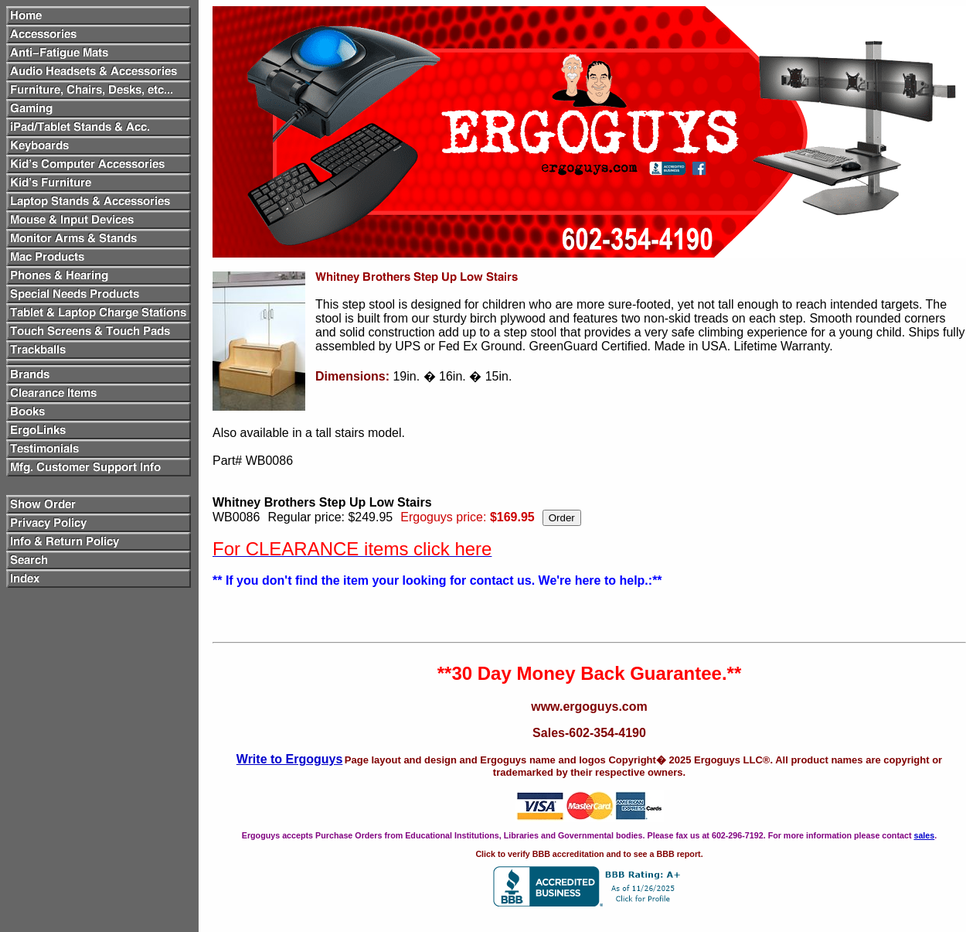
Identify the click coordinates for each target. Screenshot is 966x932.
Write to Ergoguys (289, 759)
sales (923, 835)
